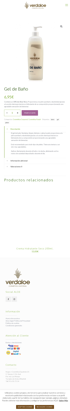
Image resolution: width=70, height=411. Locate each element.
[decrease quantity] (7, 113)
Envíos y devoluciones (14, 343)
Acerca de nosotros (13, 318)
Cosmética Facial (34, 119)
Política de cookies (12, 323)
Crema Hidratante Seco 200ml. (35, 248)
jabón (7, 122)
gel (58, 119)
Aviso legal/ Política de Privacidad (18, 321)
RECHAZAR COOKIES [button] (44, 407)
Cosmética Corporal (20, 119)
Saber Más (63, 400)
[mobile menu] (66, 5)
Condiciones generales (14, 326)
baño (52, 119)
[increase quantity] (17, 113)
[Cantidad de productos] (12, 113)
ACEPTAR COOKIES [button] (25, 407)
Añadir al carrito (30, 113)
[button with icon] (8, 299)
